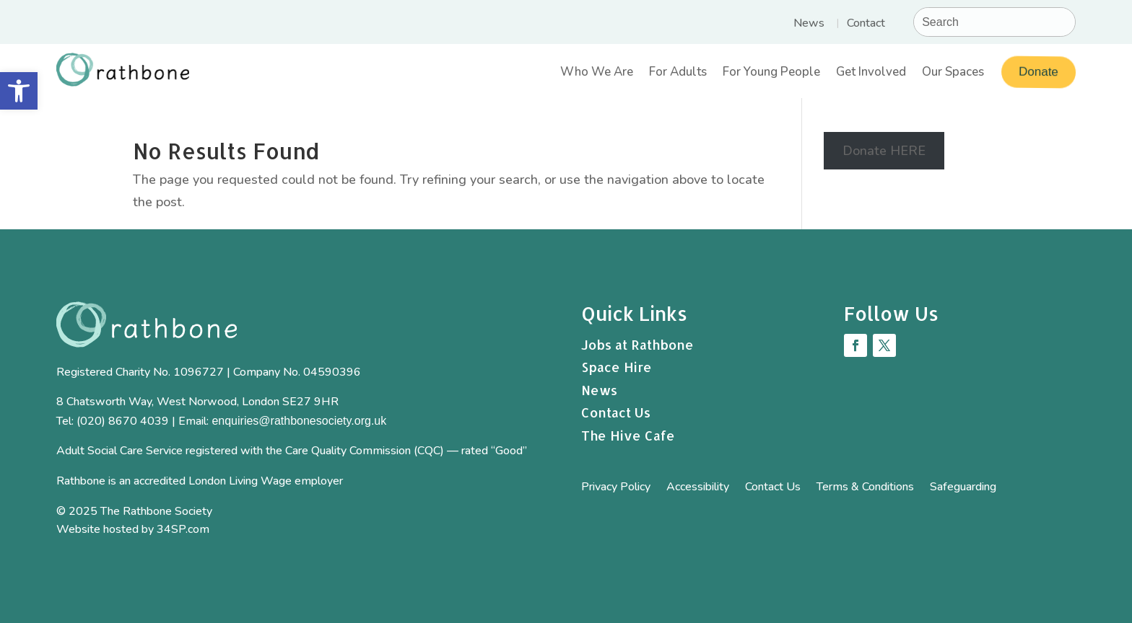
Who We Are (596, 74)
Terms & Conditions (865, 488)
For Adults (678, 74)
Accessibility (697, 488)
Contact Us (615, 412)
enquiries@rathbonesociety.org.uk (299, 421)
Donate (1037, 72)
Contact (866, 24)
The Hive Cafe (628, 435)
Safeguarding (963, 488)
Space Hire (616, 366)
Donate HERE (884, 150)
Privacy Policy (615, 488)
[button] (19, 91)
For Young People (771, 74)
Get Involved (871, 74)
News (808, 24)
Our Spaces (953, 74)
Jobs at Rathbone (637, 344)
